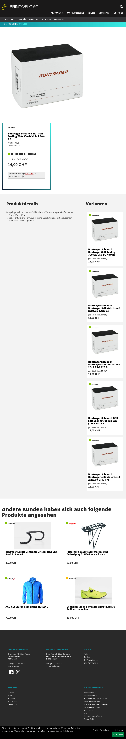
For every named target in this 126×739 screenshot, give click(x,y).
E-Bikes (5, 19)
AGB (85, 713)
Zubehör (22, 19)
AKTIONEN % (57, 12)
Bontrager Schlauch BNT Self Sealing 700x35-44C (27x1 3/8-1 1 (26, 136)
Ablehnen (119, 730)
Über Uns (119, 12)
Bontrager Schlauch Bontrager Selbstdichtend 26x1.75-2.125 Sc (104, 308)
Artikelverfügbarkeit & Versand (96, 704)
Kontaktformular (90, 692)
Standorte (104, 12)
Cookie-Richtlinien (64, 731)
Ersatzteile (33, 19)
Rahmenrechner (90, 695)
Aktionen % (59, 19)
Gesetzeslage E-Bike (92, 701)
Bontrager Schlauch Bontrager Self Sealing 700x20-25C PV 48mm (102, 252)
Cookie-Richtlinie (91, 719)
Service (91, 12)
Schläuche (23, 24)
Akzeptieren (117, 734)
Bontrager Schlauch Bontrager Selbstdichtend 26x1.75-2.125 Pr (104, 364)
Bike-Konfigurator (91, 663)
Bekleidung (46, 19)
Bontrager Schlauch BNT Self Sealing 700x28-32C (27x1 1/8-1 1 (103, 420)
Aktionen (87, 654)
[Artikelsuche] (121, 7)
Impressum (88, 710)
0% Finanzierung (75, 12)
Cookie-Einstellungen (102, 730)
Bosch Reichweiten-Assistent (95, 698)
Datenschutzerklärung (93, 716)
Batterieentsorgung (92, 707)
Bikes (13, 19)
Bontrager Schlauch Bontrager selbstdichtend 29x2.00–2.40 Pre (104, 477)
